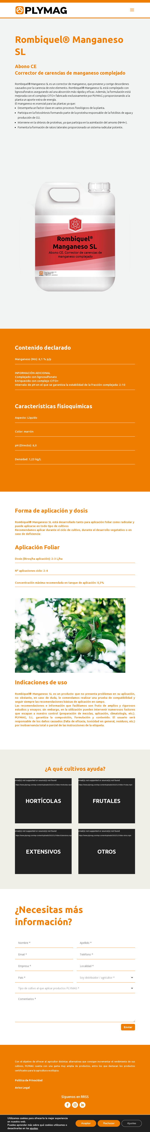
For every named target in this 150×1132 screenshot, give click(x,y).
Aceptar (86, 1123)
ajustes (34, 1128)
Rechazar (108, 1123)
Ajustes (131, 1123)
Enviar (128, 1027)
